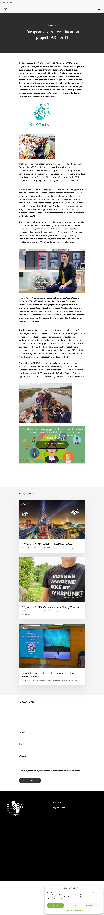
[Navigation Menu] (99, 9)
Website (22, 756)
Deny (74, 905)
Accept (55, 905)
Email (22, 744)
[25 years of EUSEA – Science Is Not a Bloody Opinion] (52, 588)
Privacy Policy (78, 910)
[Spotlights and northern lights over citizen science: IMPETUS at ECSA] (52, 654)
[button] (99, 888)
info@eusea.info (58, 808)
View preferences (92, 905)
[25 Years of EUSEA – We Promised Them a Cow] (52, 526)
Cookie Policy (69, 910)
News (52, 25)
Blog (24, 504)
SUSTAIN (73, 376)
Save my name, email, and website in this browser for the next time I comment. (52, 770)
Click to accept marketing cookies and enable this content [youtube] (52, 444)
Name (22, 732)
